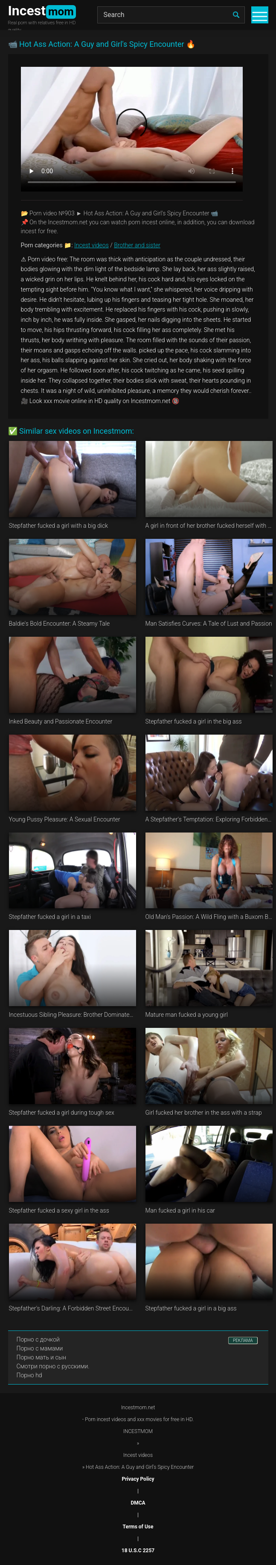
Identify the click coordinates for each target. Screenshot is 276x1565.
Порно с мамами (40, 1348)
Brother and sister (137, 245)
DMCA (138, 1503)
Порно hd (29, 1375)
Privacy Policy (138, 1479)
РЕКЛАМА (243, 1340)
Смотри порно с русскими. (53, 1366)
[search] (236, 14)
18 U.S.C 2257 (138, 1551)
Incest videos (91, 245)
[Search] (171, 14)
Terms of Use (138, 1527)
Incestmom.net (138, 1408)
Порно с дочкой (38, 1339)
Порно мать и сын (42, 1357)
